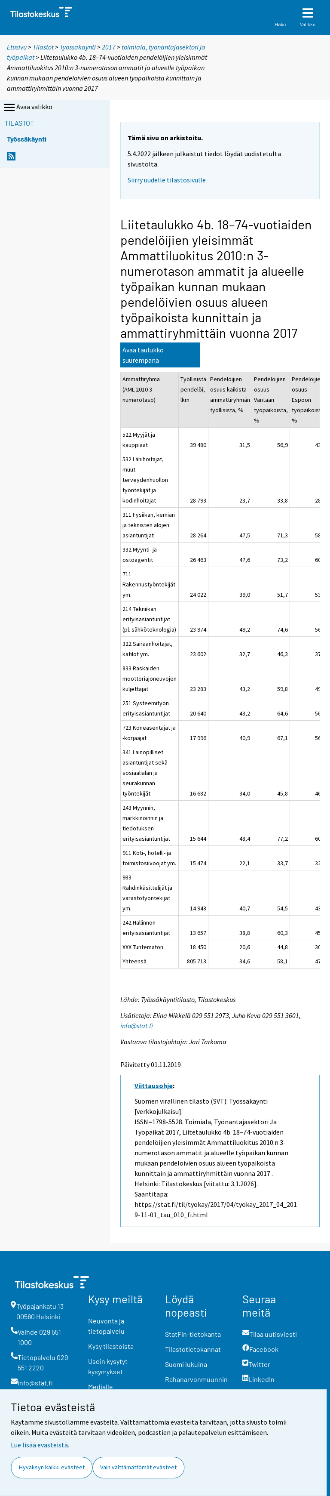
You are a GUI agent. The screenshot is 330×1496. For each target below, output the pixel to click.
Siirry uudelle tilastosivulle (167, 180)
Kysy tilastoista (111, 1346)
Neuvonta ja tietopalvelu (106, 1326)
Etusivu (17, 47)
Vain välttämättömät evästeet (138, 1467)
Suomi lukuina (186, 1364)
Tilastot (43, 47)
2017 (109, 47)
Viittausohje (153, 1085)
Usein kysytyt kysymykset (108, 1366)
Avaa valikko (27, 107)
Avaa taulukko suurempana (143, 354)
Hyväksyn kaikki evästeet (52, 1467)
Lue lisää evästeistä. (40, 1444)
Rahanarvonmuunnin (196, 1379)
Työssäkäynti (78, 47)
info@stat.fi (136, 1025)
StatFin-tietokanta (193, 1334)
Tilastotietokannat (193, 1349)
